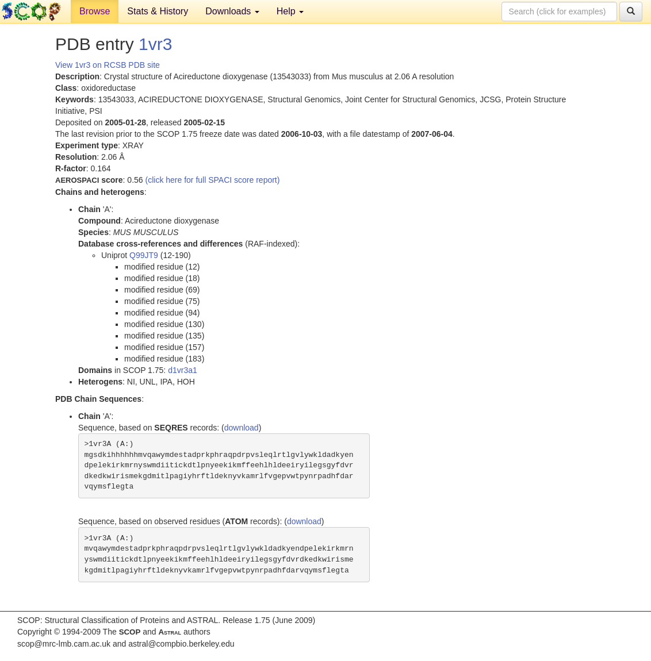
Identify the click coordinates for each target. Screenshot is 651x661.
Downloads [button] (232, 11)
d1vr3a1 (182, 370)
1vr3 (155, 43)
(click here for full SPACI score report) (212, 180)
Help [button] (290, 11)
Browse (94, 11)
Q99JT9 (143, 255)
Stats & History (157, 11)
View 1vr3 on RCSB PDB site (107, 65)
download (241, 427)
